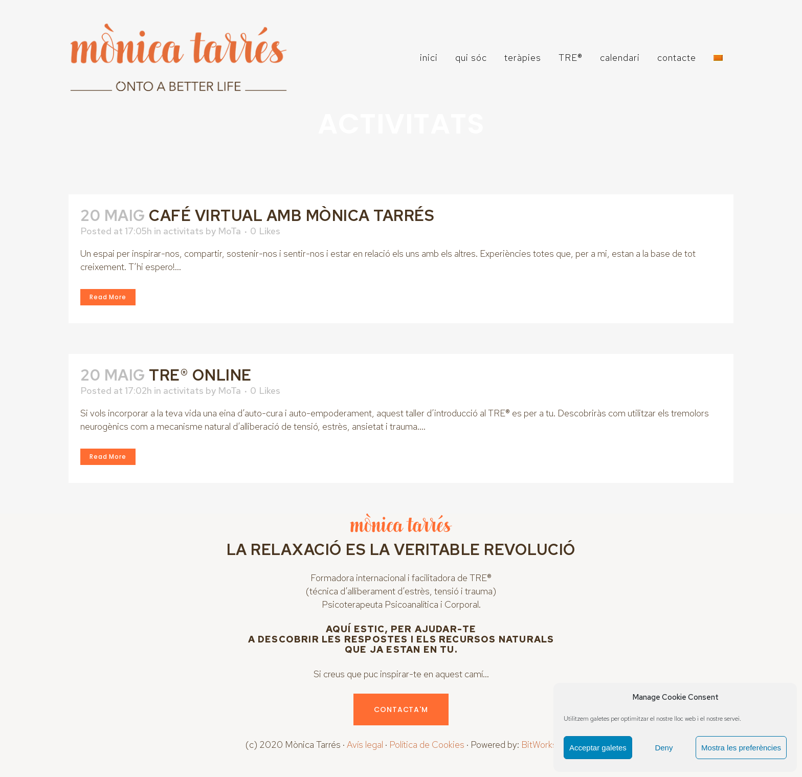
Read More (108, 297)
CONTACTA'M (401, 709)
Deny (664, 747)
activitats (183, 231)
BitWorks (539, 744)
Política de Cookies (426, 744)
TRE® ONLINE (200, 375)
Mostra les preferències (741, 747)
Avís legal (365, 744)
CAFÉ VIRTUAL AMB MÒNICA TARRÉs (291, 215)
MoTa (229, 231)
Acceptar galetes (598, 747)
